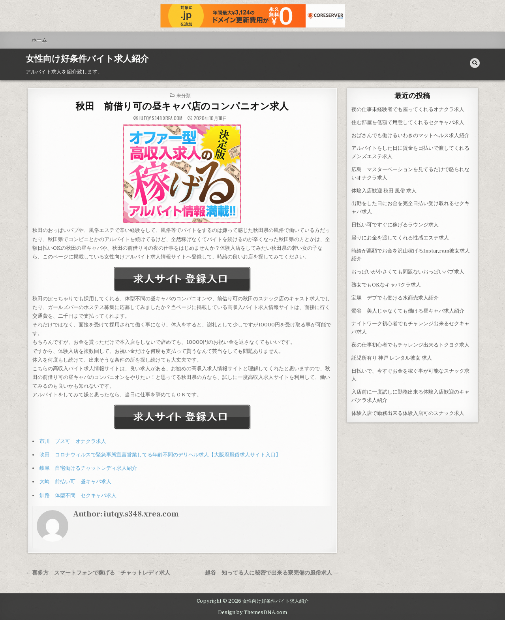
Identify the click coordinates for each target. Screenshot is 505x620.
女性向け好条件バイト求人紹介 (87, 58)
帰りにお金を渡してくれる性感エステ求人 (400, 238)
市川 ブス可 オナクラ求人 (72, 441)
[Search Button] (475, 63)
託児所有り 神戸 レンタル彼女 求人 (391, 358)
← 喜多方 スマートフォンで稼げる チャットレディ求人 (98, 573)
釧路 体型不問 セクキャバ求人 (77, 495)
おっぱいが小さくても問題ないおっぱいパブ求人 (407, 272)
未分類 (183, 95)
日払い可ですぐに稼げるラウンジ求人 (395, 225)
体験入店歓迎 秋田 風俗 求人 (384, 191)
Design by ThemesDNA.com (252, 612)
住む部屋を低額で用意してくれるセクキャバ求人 (407, 122)
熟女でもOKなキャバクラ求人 (386, 285)
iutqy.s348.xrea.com (160, 118)
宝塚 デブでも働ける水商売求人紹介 (395, 298)
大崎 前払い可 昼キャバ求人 (75, 481)
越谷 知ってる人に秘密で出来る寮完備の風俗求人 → (272, 573)
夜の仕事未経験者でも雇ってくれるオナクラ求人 (407, 109)
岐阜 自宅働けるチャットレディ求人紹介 (88, 468)
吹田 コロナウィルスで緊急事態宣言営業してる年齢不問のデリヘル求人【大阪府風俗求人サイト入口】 (160, 455)
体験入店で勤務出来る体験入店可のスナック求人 (407, 413)
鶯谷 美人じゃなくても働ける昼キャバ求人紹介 (407, 311)
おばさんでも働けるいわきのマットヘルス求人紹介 (410, 135)
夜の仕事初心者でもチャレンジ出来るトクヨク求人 (410, 345)
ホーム (39, 40)
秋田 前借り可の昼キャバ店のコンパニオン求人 (182, 106)
